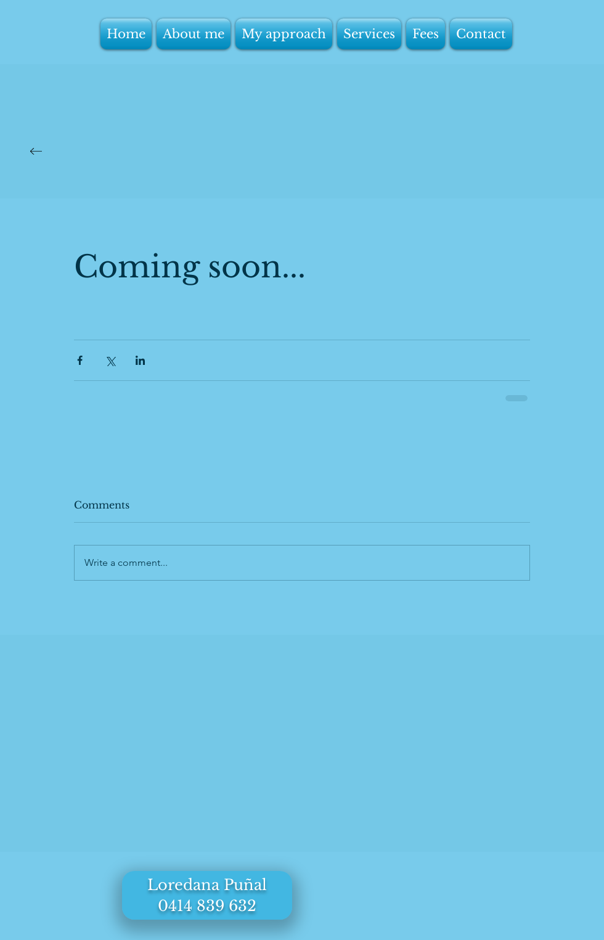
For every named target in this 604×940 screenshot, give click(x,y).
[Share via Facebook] (80, 360)
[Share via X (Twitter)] (110, 360)
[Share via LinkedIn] (140, 360)
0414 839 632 (207, 906)
